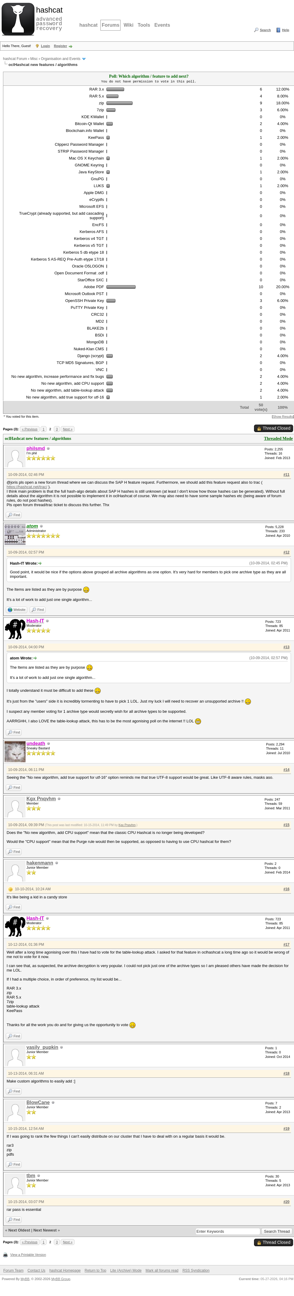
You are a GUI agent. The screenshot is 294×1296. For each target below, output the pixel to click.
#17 (286, 944)
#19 (286, 1129)
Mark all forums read (161, 1270)
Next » (67, 429)
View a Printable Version (28, 1254)
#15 (286, 825)
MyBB (24, 1279)
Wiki (128, 25)
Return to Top (95, 1270)
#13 (286, 647)
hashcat (88, 25)
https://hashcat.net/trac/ (27, 487)
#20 (286, 1202)
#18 (286, 1073)
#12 (286, 552)
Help (285, 30)
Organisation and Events (60, 59)
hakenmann (39, 862)
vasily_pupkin (42, 1047)
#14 (286, 770)
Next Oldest (19, 1230)
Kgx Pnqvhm (41, 798)
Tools (144, 25)
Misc (34, 59)
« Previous (30, 429)
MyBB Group (60, 1279)
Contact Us (36, 1270)
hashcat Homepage (65, 1270)
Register (60, 46)
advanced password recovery (48, 18)
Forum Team (13, 1270)
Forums (110, 25)
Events (162, 25)
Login (45, 46)
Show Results (283, 416)
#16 (286, 889)
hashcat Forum (15, 59)
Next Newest (45, 1230)
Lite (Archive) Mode (126, 1270)
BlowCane (38, 1102)
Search (265, 30)
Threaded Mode (278, 438)
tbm (30, 1175)
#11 (286, 475)
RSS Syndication (196, 1270)
